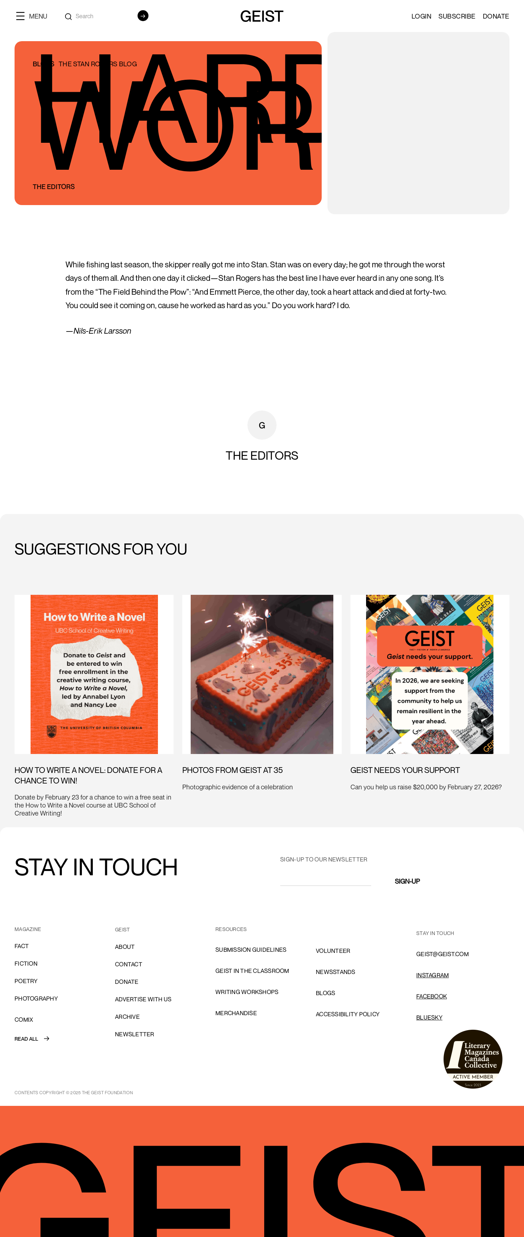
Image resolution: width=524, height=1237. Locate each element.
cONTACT (128, 964)
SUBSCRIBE (457, 16)
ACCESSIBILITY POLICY (348, 1014)
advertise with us (143, 999)
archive (127, 1016)
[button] (35, 16)
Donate (496, 16)
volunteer (333, 950)
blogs (325, 993)
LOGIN (422, 16)
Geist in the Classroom (252, 970)
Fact (22, 946)
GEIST (122, 929)
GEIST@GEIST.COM (442, 954)
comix (24, 1019)
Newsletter (134, 1034)
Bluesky (429, 1017)
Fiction (26, 963)
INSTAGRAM (432, 975)
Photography (36, 998)
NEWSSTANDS (336, 971)
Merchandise (236, 1013)
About (125, 946)
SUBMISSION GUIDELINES (250, 949)
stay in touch (435, 933)
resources (231, 929)
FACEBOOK (431, 996)
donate (127, 981)
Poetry (26, 981)
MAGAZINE (28, 929)
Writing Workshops (246, 992)
